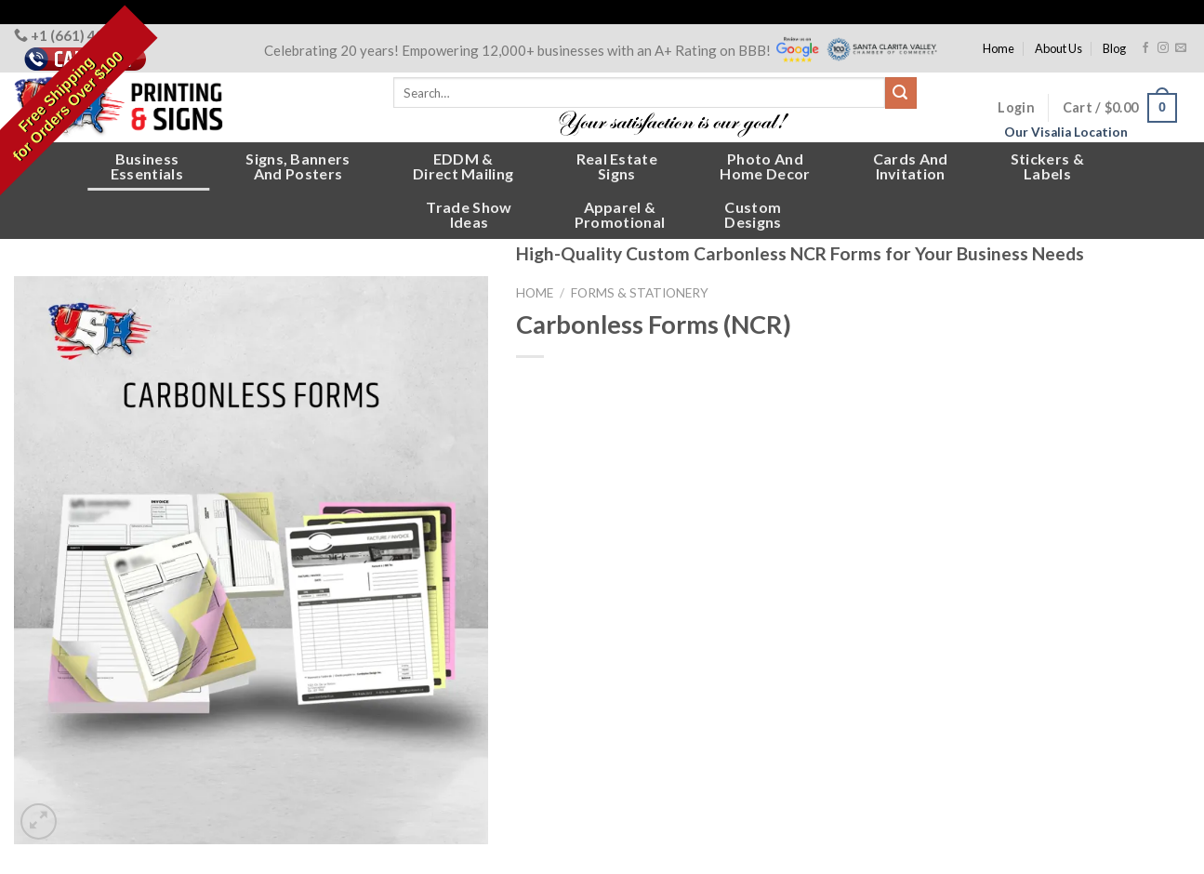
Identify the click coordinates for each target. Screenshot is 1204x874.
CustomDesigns (752, 214)
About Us (1058, 48)
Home (998, 48)
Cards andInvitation (910, 166)
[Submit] (901, 93)
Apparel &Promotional (620, 214)
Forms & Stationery (639, 292)
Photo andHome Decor (765, 166)
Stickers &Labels (1047, 166)
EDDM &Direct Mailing (463, 166)
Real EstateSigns (617, 166)
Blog (1114, 48)
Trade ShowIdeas (468, 214)
